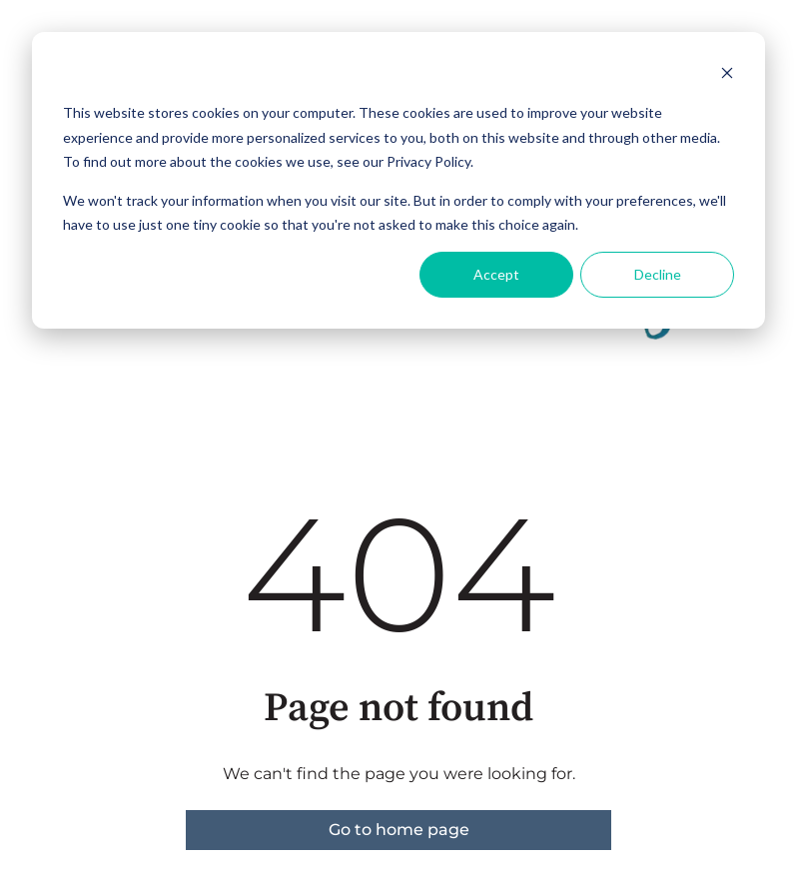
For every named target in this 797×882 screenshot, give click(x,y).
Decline (657, 274)
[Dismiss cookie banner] (727, 75)
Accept (496, 274)
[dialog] (398, 180)
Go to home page (399, 829)
